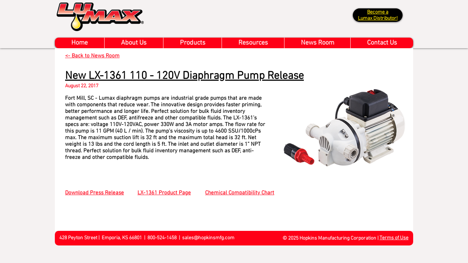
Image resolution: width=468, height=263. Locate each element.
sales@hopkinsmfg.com (208, 238)
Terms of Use (394, 238)
